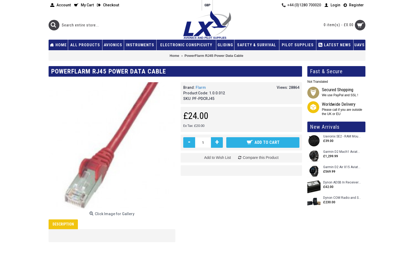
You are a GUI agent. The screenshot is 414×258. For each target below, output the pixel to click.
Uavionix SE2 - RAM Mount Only (342, 136)
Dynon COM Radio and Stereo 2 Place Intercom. (342, 198)
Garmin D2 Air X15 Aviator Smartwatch (342, 167)
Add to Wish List (217, 157)
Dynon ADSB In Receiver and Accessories (342, 182)
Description (63, 224)
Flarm (201, 87)
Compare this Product (260, 157)
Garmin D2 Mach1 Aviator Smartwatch (342, 152)
